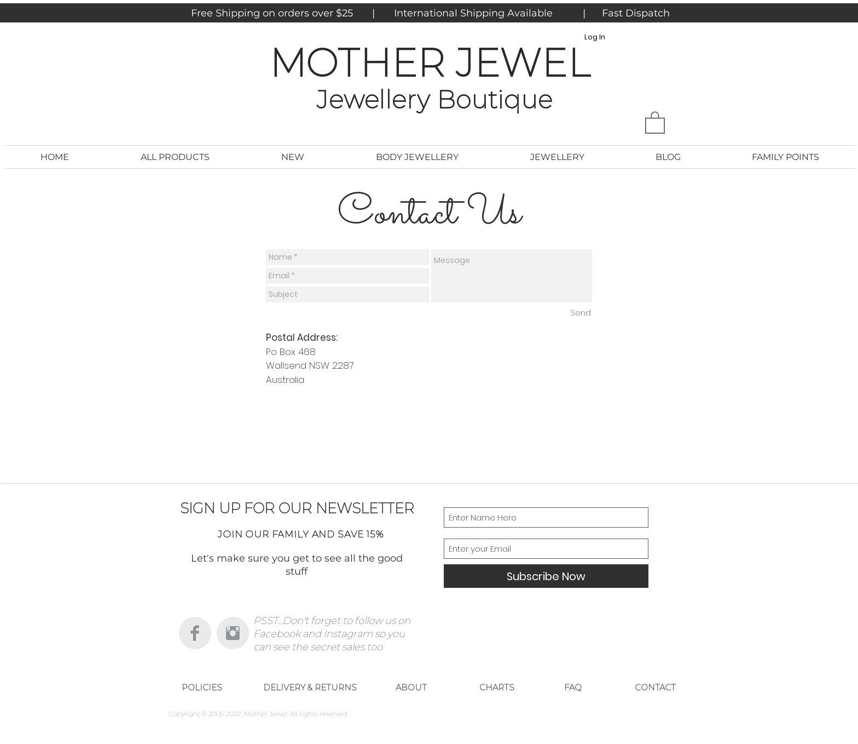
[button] (655, 122)
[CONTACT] (655, 687)
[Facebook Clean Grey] (195, 633)
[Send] (581, 313)
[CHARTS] (497, 687)
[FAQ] (573, 687)
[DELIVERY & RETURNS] (309, 687)
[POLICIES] (202, 687)
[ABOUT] (411, 687)
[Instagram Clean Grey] (233, 633)
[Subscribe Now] (546, 576)
